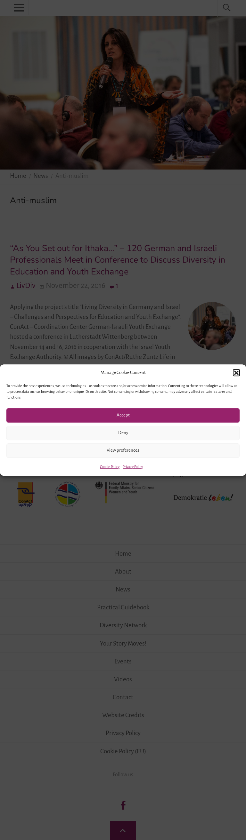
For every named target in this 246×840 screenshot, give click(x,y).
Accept (123, 415)
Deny (123, 432)
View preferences (123, 450)
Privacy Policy (133, 467)
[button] (236, 372)
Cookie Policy (109, 467)
